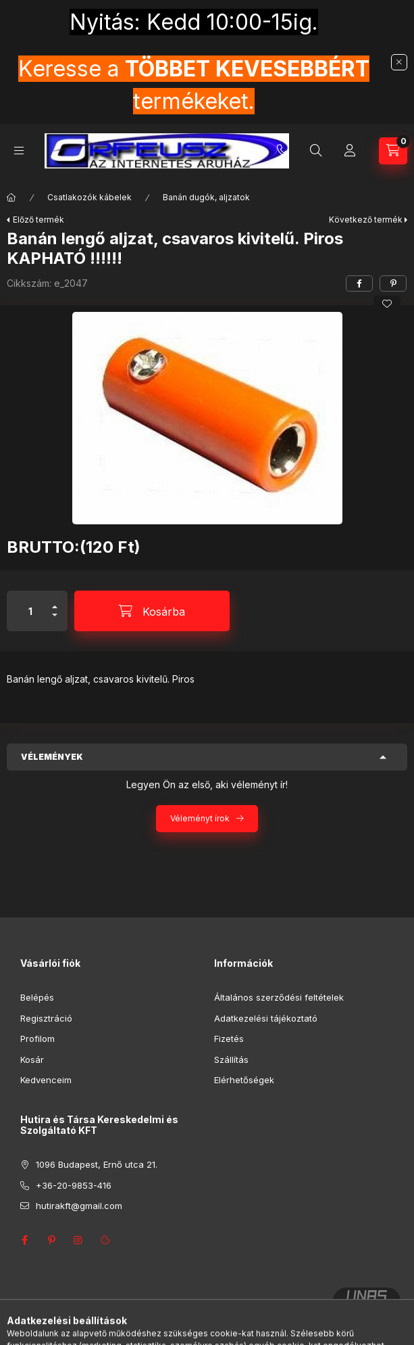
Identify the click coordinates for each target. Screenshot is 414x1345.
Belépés (37, 997)
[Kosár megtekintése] (393, 150)
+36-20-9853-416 (283, 150)
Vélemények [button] (52, 757)
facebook (24, 1240)
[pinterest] (393, 283)
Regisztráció (46, 1018)
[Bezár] (399, 62)
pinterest (51, 1240)
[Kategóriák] (19, 150)
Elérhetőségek (244, 1079)
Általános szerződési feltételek (279, 997)
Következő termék (366, 219)
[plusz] (54, 601)
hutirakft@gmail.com (79, 1205)
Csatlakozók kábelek (89, 197)
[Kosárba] (152, 611)
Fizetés (229, 1038)
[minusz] (54, 621)
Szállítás (231, 1059)
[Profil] (349, 150)
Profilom (37, 1038)
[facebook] (359, 283)
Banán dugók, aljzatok (206, 197)
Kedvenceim (46, 1079)
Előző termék (38, 219)
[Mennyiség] (30, 611)
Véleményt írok (200, 818)
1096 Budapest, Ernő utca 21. (96, 1164)
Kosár (32, 1059)
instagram (78, 1240)
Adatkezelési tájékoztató (265, 1018)
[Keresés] (316, 150)
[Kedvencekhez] (386, 304)
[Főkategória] (11, 197)
